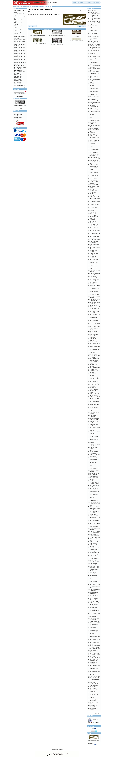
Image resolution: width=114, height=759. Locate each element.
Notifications (90, 715)
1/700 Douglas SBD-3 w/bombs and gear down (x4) (95, 429)
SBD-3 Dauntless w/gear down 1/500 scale (94, 409)
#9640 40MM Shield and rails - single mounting (94, 632)
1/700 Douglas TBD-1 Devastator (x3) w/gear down (95, 504)
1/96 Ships (16, 83)
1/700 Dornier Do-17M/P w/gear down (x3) (94, 449)
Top (15, 6)
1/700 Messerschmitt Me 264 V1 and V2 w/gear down (94, 604)
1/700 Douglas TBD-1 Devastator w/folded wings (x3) (95, 679)
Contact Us (16, 118)
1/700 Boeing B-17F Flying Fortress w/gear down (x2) (95, 508)
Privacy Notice (17, 115)
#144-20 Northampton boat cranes (37, 35)
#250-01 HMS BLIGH (94, 341)
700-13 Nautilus (93, 354)
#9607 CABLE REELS (95, 134)
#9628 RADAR (93, 616)
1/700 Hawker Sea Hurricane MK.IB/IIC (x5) (94, 62)
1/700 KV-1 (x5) (93, 282)
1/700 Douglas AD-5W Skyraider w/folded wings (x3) (95, 624)
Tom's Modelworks (61, 748)
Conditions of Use (18, 117)
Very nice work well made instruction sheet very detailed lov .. (93, 742)
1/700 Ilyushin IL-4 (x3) (95, 676)
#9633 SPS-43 (93, 686)
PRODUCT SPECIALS (19, 87)
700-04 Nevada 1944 (94, 552)
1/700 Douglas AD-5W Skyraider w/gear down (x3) (95, 58)
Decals (15, 42)
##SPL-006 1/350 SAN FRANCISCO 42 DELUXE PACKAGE (95, 348)
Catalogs (16, 112)
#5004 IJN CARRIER (94, 369)
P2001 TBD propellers (95, 132)
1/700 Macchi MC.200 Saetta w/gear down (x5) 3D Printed (95, 316)
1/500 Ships (17, 77)
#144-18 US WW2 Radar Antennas (38, 43)
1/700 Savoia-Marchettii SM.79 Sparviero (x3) (93, 690)
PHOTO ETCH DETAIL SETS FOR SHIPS (31, 6)
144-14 (50, 6)
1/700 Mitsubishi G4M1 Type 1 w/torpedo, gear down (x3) (95, 81)
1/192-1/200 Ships (18, 71)
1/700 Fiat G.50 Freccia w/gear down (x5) (94, 137)
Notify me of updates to (96, 721)
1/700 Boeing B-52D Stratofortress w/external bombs (94, 261)
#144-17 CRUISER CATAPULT (57, 44)
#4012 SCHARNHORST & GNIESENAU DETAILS (95, 482)
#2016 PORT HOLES (94, 305)
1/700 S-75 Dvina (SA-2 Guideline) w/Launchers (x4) (95, 525)
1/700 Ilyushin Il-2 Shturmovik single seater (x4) (94, 336)
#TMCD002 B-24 (93, 555)
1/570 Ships (17, 79)
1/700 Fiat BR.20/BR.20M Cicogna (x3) (93, 191)
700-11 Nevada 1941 (94, 140)
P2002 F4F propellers (95, 111)
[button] (78, 2)
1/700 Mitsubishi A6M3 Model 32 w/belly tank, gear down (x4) (95, 47)
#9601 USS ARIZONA (95, 367)
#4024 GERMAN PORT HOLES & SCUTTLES (93, 577)
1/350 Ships (17, 74)
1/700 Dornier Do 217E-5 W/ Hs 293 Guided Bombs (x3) (94, 153)
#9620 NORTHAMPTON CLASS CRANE (94, 224)
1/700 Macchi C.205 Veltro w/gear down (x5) (94, 38)
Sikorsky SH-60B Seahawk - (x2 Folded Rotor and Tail (95, 444)
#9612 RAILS (93, 319)
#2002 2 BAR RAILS (94, 174)
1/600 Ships (17, 80)
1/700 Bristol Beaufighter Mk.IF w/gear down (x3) (94, 684)
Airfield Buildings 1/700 (19, 39)
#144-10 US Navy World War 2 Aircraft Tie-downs (94, 378)
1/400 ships (16, 76)
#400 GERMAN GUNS (95, 537)
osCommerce (60, 749)
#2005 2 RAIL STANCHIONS (76, 40)
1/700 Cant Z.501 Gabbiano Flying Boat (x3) (95, 162)
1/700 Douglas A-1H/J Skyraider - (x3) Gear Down (95, 308)
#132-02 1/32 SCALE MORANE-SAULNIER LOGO (95, 636)
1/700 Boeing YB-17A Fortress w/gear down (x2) (95, 198)
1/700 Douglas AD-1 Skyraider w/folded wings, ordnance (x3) (94, 620)
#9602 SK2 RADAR (94, 473)
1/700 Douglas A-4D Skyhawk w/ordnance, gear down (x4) (95, 610)
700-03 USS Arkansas (95, 285)
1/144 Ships (45, 6)
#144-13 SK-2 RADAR (95, 184)
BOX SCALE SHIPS (18, 85)
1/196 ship (16, 73)
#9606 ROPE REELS (94, 155)
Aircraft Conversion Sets (19, 35)
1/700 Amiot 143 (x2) (94, 441)
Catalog (19, 6)
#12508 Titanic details (95, 239)
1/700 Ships (17, 82)
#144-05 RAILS (93, 10)
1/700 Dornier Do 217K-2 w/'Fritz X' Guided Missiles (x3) (94, 490)
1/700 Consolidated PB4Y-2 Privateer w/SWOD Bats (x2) (94, 581)
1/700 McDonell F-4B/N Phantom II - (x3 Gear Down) (95, 517)
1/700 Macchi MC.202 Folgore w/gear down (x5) (95, 398)
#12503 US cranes (94, 128)
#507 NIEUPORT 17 (94, 607)
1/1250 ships (17, 68)
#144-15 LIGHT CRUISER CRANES (57, 35)
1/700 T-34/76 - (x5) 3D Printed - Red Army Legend (95, 328)
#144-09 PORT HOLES (95, 44)
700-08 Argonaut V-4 (94, 283)
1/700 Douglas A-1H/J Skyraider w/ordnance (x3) (95, 586)
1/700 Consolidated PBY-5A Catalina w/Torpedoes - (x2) (94, 30)
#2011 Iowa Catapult (94, 554)
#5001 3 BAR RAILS (94, 653)
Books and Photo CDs (19, 41)
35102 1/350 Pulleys (94, 601)
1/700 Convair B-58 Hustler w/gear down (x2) (94, 73)
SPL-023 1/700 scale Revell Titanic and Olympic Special (94, 549)
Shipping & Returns (18, 114)
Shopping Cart (90, 8)
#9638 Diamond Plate (95, 671)
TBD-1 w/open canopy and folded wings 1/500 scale (95, 23)
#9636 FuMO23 (93, 514)
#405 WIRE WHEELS (95, 654)
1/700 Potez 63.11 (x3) (95, 648)
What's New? (16, 98)
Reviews (89, 733)
